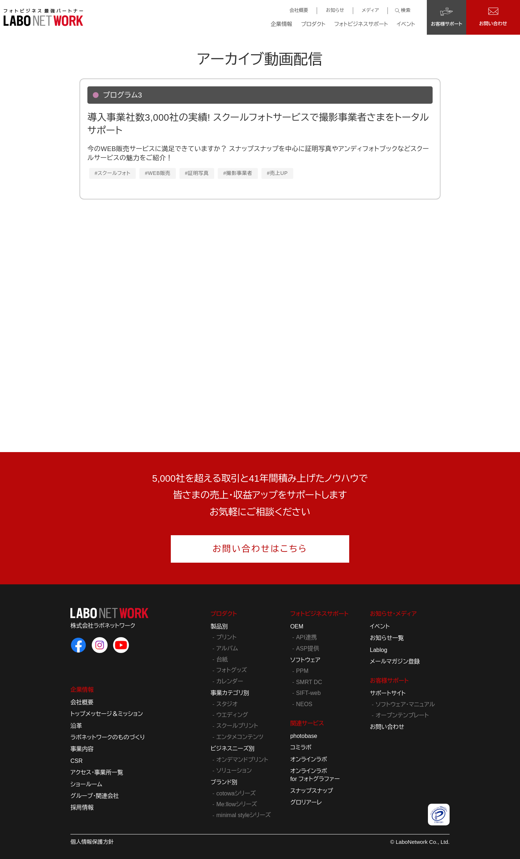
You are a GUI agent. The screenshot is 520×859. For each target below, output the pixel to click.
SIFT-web (308, 693)
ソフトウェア (305, 660)
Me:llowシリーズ (236, 804)
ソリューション (234, 771)
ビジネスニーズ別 (233, 749)
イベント (406, 24)
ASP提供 (307, 648)
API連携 (306, 637)
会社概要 (298, 10)
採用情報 (82, 807)
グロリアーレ (306, 802)
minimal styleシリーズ (243, 815)
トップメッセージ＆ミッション (106, 714)
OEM (296, 626)
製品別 (219, 626)
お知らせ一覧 (387, 638)
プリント (226, 637)
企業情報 (281, 24)
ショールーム (86, 784)
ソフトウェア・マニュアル (405, 704)
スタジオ (227, 704)
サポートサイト (388, 693)
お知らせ (335, 10)
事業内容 (82, 749)
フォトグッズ (231, 670)
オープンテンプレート (402, 715)
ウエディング (232, 715)
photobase (303, 736)
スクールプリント (237, 726)
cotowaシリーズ (236, 793)
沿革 (76, 726)
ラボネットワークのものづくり (107, 737)
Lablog (378, 650)
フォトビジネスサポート (361, 24)
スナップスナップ (311, 791)
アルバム (227, 648)
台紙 (222, 659)
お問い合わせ (387, 727)
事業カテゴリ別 (230, 693)
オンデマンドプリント (242, 760)
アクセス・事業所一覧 (96, 772)
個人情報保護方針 (92, 842)
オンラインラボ (308, 759)
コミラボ (301, 747)
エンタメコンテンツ (240, 737)
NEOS (304, 704)
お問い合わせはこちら (260, 549)
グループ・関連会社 (94, 796)
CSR (76, 761)
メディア (370, 10)
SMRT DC (309, 682)
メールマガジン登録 (395, 661)
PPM (302, 671)
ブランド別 (224, 782)
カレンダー (229, 681)
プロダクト (313, 24)
